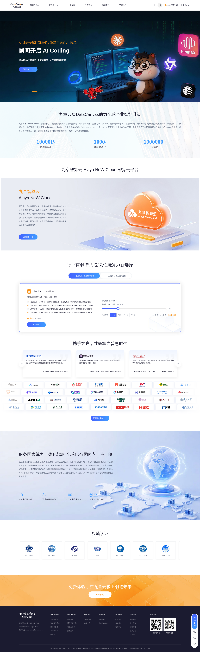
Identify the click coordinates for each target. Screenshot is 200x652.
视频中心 (118, 627)
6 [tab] (53, 91)
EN (187, 5)
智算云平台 (34, 5)
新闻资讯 (105, 5)
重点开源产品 (72, 623)
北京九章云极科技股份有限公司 (101, 648)
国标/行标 (87, 619)
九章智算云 (54, 619)
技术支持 (70, 631)
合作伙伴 (102, 619)
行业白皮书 (71, 627)
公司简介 (133, 619)
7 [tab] (59, 91)
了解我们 (122, 5)
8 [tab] (65, 91)
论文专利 (87, 623)
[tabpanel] (100, 56)
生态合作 (88, 5)
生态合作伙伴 (103, 623)
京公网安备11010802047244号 (139, 648)
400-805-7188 (173, 5)
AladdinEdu (54, 631)
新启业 (52, 635)
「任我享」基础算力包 (116, 286)
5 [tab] (46, 91)
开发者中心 (53, 5)
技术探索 (71, 5)
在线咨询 (195, 621)
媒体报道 (118, 623)
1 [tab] (21, 91)
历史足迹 (133, 623)
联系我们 (133, 635)
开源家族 (70, 619)
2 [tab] (28, 91)
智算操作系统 (55, 623)
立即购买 (36, 357)
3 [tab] (34, 91)
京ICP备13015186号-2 (120, 648)
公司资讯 (118, 619)
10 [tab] (78, 91)
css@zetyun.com (32, 627)
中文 (183, 5)
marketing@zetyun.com (34, 630)
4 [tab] (40, 91)
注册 (153, 5)
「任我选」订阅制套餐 (84, 286)
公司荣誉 (133, 627)
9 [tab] (71, 91)
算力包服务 (54, 627)
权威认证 (133, 631)
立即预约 (100, 604)
